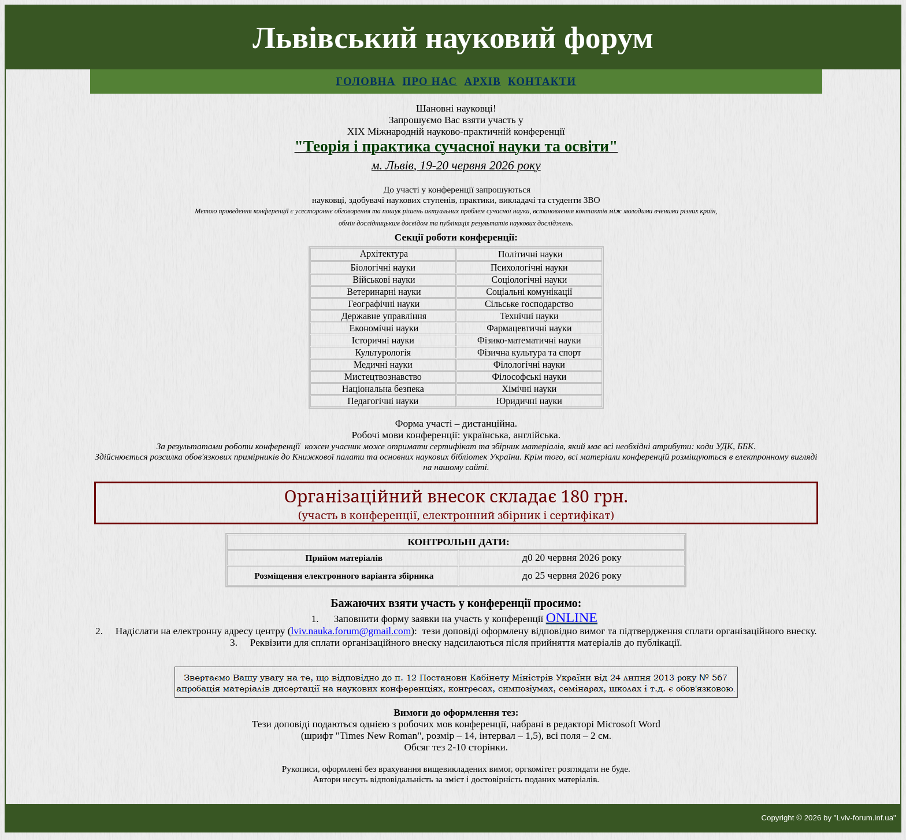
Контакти (542, 81)
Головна (365, 81)
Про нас (430, 81)
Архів (482, 81)
